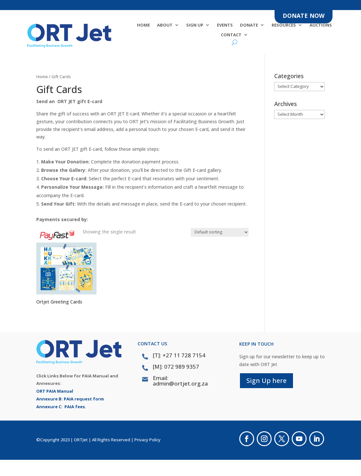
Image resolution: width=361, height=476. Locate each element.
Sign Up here (266, 380)
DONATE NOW (303, 15)
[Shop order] (220, 232)
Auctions (321, 25)
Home (143, 25)
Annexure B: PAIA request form (70, 399)
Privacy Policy (147, 440)
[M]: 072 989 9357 (176, 366)
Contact (231, 35)
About (165, 25)
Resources (284, 25)
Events (225, 25)
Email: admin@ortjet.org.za (180, 380)
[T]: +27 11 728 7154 (179, 355)
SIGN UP (194, 25)
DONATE (249, 25)
